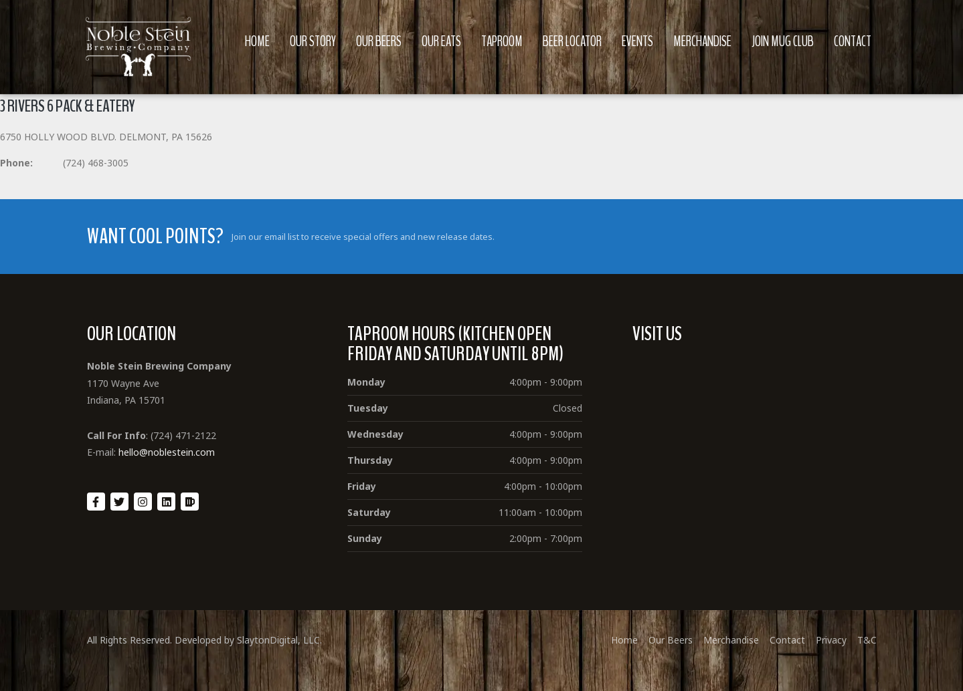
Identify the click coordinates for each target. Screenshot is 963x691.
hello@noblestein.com (166, 452)
